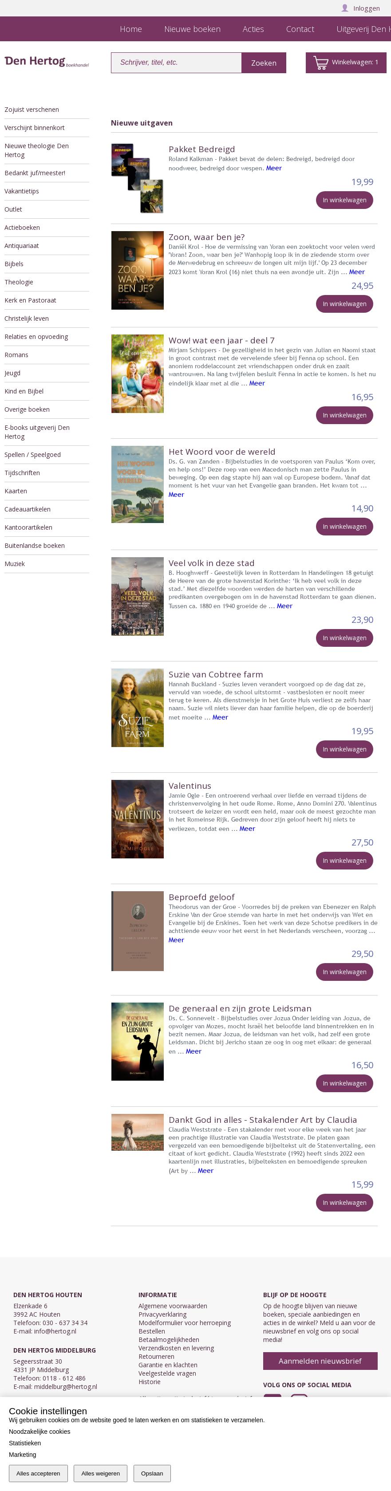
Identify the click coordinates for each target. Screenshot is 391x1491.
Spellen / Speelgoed (32, 454)
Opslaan (152, 1473)
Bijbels (14, 264)
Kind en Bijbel (23, 391)
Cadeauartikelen (27, 509)
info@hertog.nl (55, 1331)
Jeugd (12, 373)
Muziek (14, 563)
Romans (16, 354)
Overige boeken (27, 409)
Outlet (13, 209)
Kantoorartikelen (28, 527)
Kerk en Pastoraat (30, 300)
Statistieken (25, 1443)
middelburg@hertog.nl (65, 1386)
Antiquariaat (21, 245)
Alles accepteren (38, 1473)
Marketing (22, 1454)
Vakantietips (21, 191)
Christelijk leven (26, 318)
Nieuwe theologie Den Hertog (36, 150)
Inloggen (360, 8)
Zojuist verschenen (31, 109)
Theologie (18, 282)
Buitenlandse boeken (34, 545)
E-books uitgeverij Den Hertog (37, 432)
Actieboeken (22, 227)
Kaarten (15, 491)
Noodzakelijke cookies (40, 1431)
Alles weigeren (100, 1473)
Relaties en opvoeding (36, 336)
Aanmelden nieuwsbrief (320, 1361)
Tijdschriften (22, 472)
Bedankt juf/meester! (34, 173)
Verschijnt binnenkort (34, 127)
